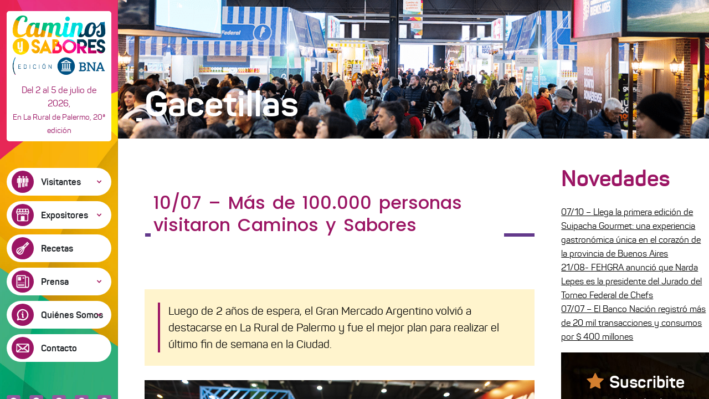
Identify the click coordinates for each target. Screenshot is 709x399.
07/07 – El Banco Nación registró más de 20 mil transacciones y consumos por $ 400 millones (633, 323)
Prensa (55, 281)
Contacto (59, 348)
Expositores (64, 215)
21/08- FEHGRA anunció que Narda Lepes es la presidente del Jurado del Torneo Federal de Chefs (631, 281)
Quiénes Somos (72, 314)
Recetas (57, 248)
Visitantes (61, 181)
